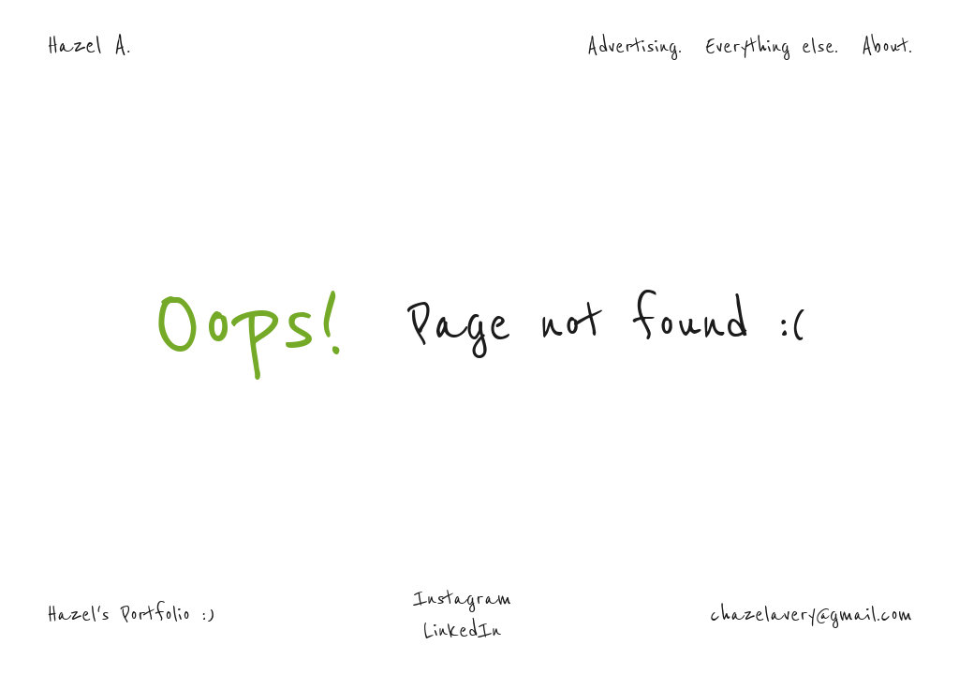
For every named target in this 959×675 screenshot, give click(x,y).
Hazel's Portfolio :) (130, 614)
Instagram (462, 598)
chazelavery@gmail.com (811, 614)
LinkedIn (462, 630)
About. (887, 46)
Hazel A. (88, 45)
